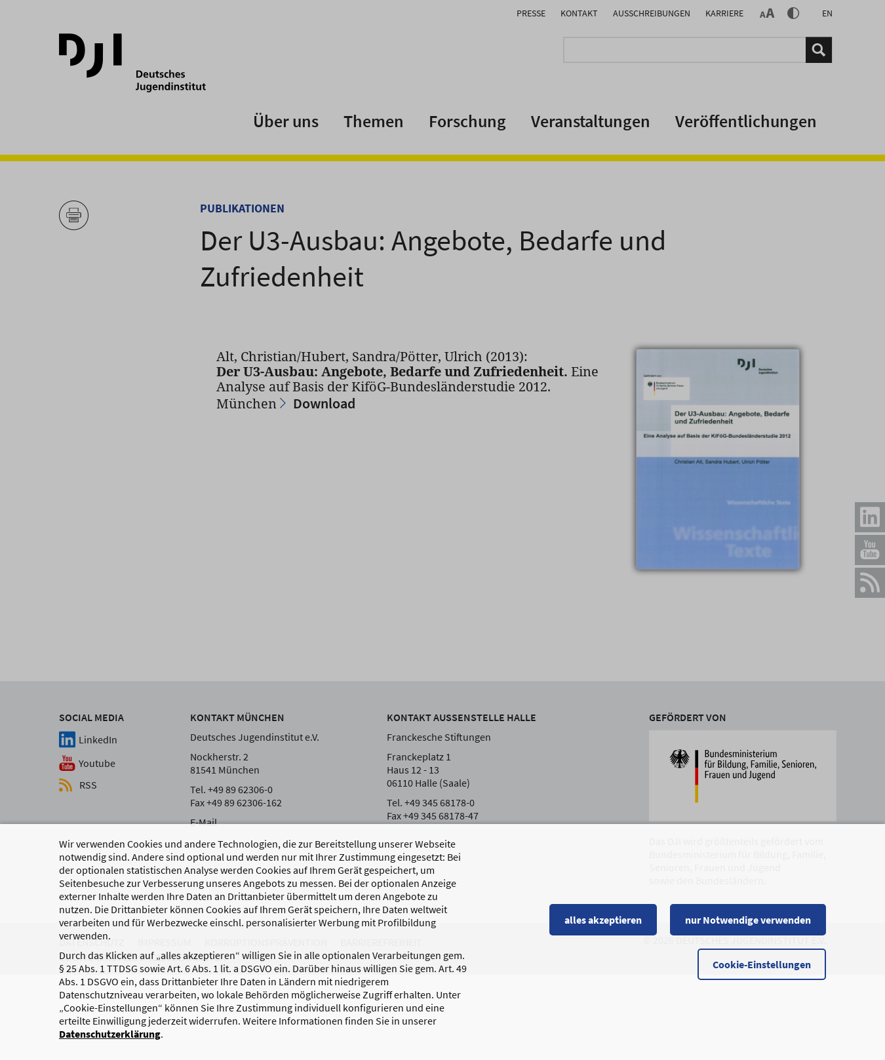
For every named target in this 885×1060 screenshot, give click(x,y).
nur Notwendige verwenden (748, 921)
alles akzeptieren (603, 921)
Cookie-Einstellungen (762, 965)
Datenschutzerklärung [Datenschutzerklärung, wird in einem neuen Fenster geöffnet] (110, 1035)
